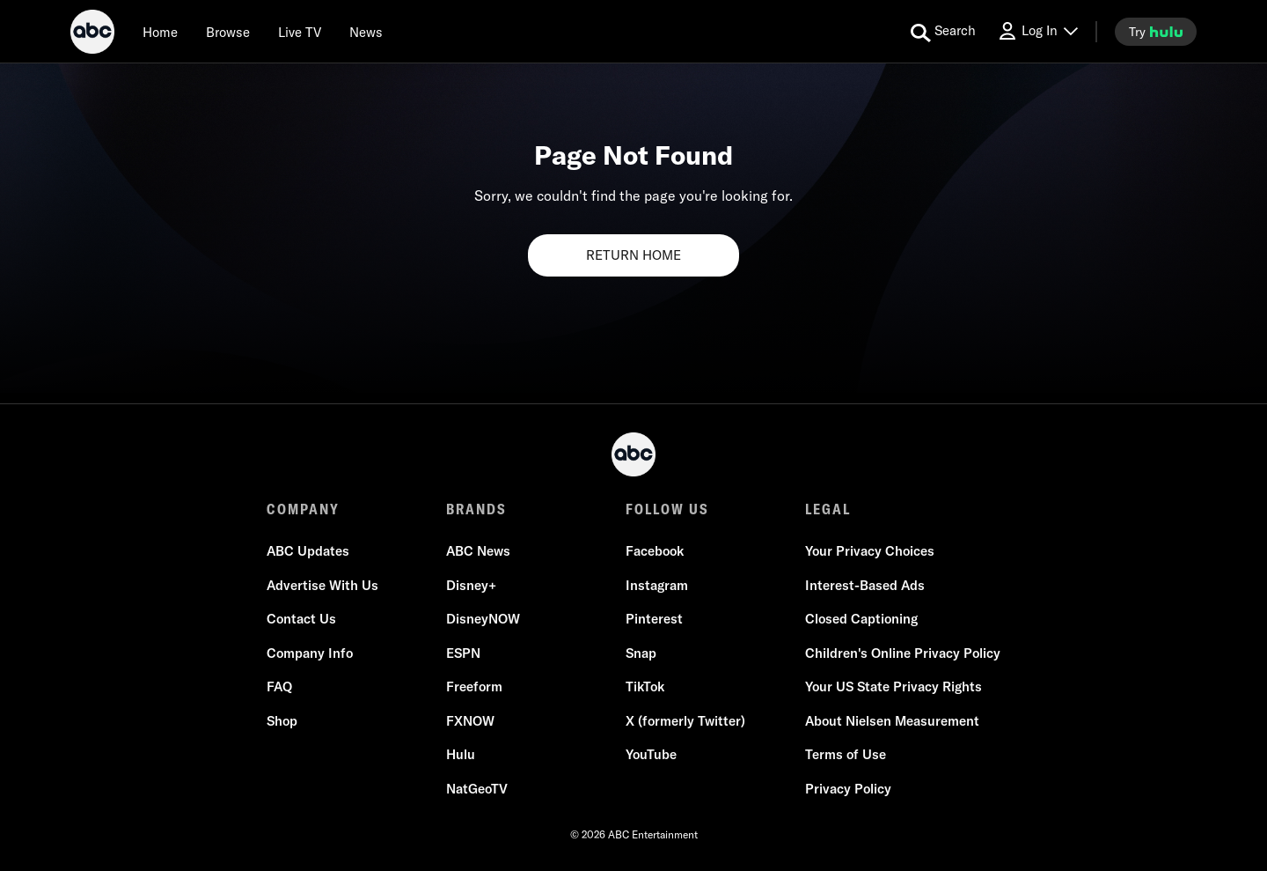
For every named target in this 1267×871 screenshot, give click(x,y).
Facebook (655, 551)
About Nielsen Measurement (892, 720)
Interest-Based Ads (865, 585)
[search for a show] (943, 31)
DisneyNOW (483, 618)
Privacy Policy (848, 788)
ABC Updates (308, 551)
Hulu (460, 754)
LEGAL (828, 509)
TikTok (645, 686)
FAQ (279, 686)
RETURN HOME (633, 255)
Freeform (474, 686)
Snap (641, 653)
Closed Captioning (861, 618)
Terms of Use (845, 754)
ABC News (478, 551)
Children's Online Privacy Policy (902, 653)
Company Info (310, 653)
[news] (366, 31)
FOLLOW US (667, 509)
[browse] (228, 31)
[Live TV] (299, 31)
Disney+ (471, 585)
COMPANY (303, 509)
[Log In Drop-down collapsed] (1037, 31)
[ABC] (92, 34)
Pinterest (654, 618)
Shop (282, 720)
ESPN (463, 653)
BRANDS (476, 509)
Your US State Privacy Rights (893, 686)
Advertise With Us (322, 585)
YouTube (651, 754)
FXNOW (470, 720)
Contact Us (301, 618)
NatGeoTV (477, 788)
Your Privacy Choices (869, 551)
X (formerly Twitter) (685, 720)
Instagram (657, 585)
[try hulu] (1156, 32)
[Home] (160, 31)
